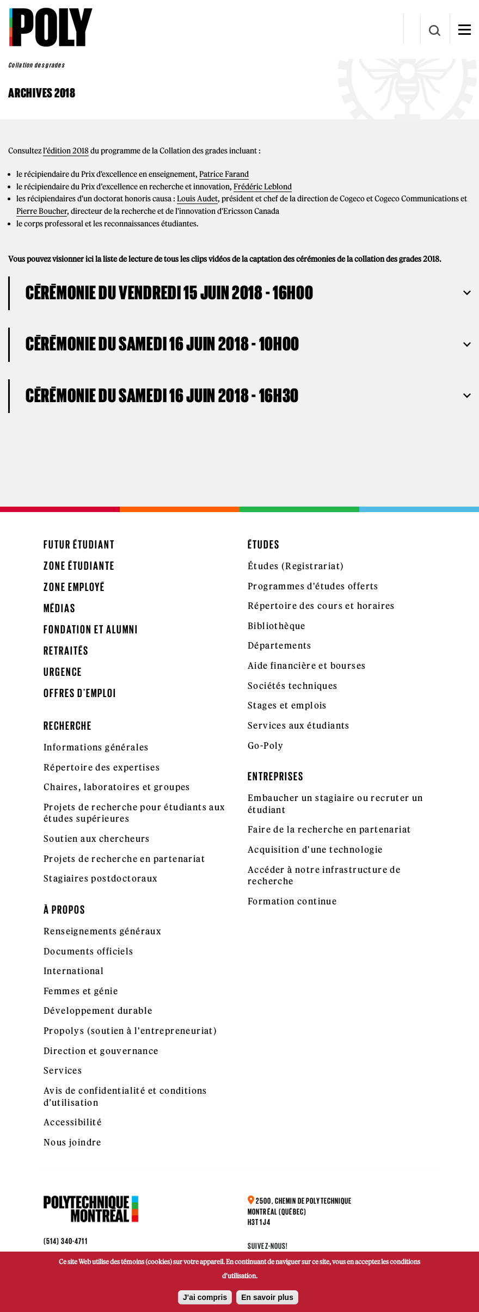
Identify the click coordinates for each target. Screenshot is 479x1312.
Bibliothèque (277, 625)
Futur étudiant (79, 544)
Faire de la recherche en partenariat (329, 829)
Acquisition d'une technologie (315, 849)
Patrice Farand (224, 174)
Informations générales (96, 747)
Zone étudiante (79, 565)
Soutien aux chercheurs (97, 838)
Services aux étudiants (299, 725)
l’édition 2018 (66, 151)
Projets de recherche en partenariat (124, 858)
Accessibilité (73, 1122)
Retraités (66, 650)
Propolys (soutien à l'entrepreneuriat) (130, 1030)
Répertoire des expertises (102, 767)
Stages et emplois (287, 705)
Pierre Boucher (41, 211)
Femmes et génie (81, 990)
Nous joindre (73, 1142)
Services (63, 1070)
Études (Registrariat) (296, 565)
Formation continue (292, 901)
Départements (280, 645)
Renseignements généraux (102, 931)
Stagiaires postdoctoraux (101, 878)
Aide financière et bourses (307, 665)
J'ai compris (205, 1297)
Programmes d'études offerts (313, 586)
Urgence (63, 672)
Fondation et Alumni (91, 629)
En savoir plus (267, 1297)
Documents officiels (89, 951)
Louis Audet (197, 199)
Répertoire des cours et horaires (321, 605)
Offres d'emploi (80, 693)
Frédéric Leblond (263, 187)
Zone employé (74, 587)
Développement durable (98, 1010)
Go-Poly (266, 745)
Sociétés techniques (293, 685)
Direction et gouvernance (101, 1050)
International (74, 970)
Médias (60, 608)
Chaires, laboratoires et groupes (117, 786)
